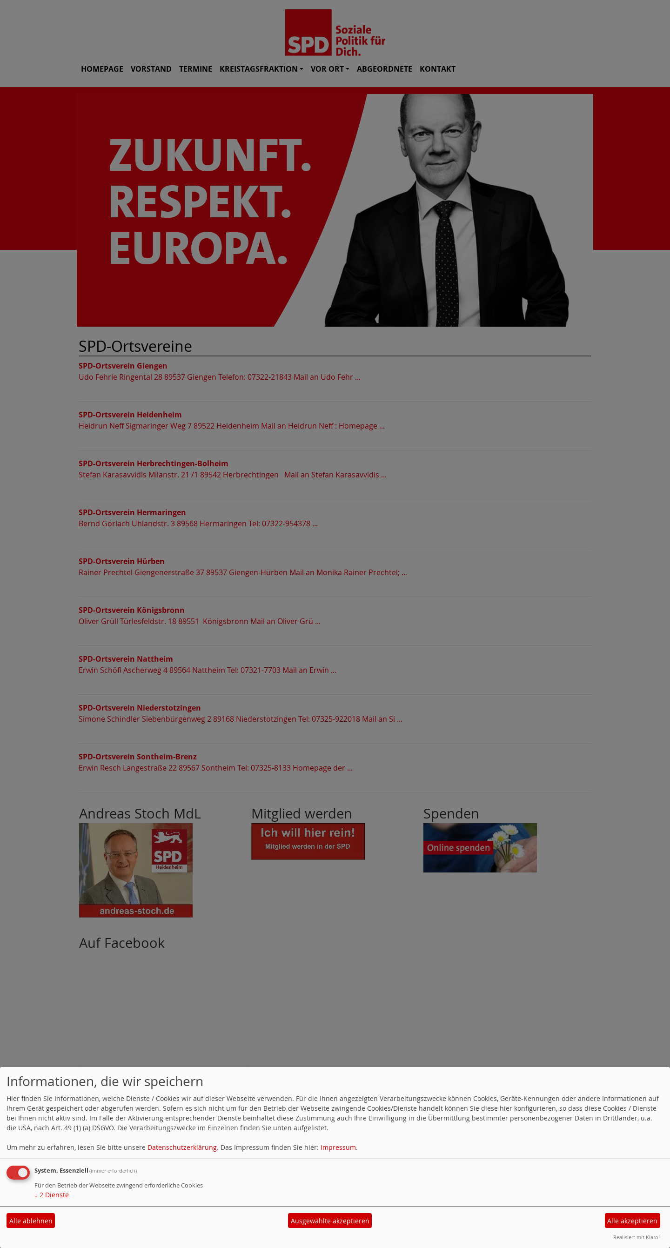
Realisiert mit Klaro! (636, 1237)
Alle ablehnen (31, 1220)
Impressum (338, 1147)
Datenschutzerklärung (182, 1147)
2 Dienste (51, 1194)
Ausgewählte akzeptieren (330, 1220)
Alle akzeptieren (632, 1220)
